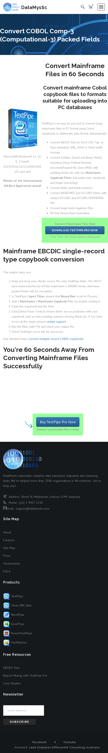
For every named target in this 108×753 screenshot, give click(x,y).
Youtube (69, 742)
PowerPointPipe (17, 633)
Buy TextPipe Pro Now (58, 421)
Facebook (39, 742)
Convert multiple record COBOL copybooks (56, 339)
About (7, 532)
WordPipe (13, 615)
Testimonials (11, 563)
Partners (9, 540)
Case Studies (12, 683)
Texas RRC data (17, 605)
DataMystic (26, 7)
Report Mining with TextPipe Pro (25, 676)
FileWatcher (15, 642)
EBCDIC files (11, 668)
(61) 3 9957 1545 (31, 503)
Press (7, 556)
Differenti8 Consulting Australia (76, 747)
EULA (6, 571)
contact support (56, 322)
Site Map (9, 548)
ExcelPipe (13, 624)
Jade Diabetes (40, 747)
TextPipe (13, 596)
